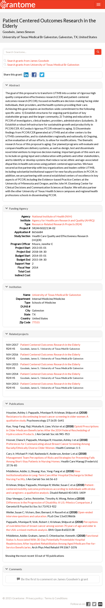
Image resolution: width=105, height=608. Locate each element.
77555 (36, 322)
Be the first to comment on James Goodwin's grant (52, 579)
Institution (15, 286)
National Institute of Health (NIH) (52, 216)
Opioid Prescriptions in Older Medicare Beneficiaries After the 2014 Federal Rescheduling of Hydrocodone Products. (52, 430)
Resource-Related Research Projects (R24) (57, 224)
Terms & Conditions (56, 598)
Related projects (19, 334)
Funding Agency (18, 208)
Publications (16, 403)
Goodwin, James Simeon (19, 32)
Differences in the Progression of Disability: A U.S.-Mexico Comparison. (48, 502)
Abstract (14, 85)
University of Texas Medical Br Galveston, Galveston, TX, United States (50, 37)
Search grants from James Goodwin (26, 60)
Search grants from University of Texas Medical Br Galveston (41, 64)
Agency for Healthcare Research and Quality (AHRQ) (63, 220)
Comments (15, 569)
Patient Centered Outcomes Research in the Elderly (50, 344)
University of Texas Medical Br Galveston (56, 294)
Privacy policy (34, 598)
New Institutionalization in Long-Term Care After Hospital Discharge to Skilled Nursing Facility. (49, 475)
